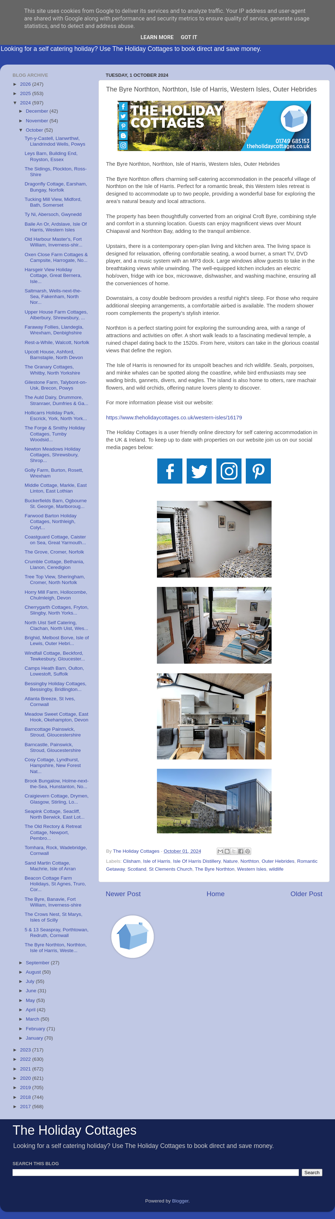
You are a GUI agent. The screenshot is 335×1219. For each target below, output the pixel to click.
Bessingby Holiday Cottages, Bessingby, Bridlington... (56, 686)
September (38, 962)
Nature (230, 861)
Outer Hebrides (278, 861)
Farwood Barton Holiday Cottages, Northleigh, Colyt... (51, 521)
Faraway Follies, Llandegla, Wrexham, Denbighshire (54, 329)
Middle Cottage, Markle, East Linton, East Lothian (56, 488)
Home (216, 894)
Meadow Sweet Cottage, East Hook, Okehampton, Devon (56, 717)
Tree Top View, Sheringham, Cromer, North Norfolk (55, 579)
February (36, 1028)
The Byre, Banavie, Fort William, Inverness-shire (53, 902)
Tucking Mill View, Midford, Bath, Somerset (53, 202)
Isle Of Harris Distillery (197, 861)
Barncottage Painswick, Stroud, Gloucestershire (53, 732)
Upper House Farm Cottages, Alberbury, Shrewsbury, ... (56, 314)
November (37, 120)
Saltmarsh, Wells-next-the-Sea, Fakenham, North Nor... (53, 296)
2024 (26, 102)
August (34, 972)
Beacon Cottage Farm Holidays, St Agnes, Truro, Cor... (55, 883)
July (31, 981)
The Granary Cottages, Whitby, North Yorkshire (52, 369)
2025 (26, 93)
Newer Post (123, 894)
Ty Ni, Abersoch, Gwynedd (53, 214)
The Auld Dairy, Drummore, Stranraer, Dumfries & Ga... (56, 400)
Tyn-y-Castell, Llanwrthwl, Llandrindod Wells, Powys (55, 141)
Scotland (137, 869)
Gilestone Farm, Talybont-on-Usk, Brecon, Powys (56, 385)
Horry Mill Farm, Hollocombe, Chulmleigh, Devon (56, 595)
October (35, 130)
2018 (26, 1097)
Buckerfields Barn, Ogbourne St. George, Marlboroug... (56, 503)
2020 (26, 1078)
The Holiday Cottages (75, 1130)
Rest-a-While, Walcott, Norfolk (57, 342)
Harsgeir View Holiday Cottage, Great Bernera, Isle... (53, 275)
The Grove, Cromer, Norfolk (54, 552)
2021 (26, 1069)
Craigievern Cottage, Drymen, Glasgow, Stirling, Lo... (57, 798)
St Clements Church (170, 869)
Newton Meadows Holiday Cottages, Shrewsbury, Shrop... (53, 454)
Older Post (306, 894)
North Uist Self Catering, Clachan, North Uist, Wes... (56, 625)
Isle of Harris (157, 861)
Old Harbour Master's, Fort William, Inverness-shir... (53, 242)
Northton (249, 861)
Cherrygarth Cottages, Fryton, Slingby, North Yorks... (57, 610)
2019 (26, 1087)
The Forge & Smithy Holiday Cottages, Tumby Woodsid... (55, 433)
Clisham (131, 861)
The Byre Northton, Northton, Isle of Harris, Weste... (56, 947)
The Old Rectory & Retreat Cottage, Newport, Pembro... (53, 832)
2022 (26, 1059)
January (35, 1038)
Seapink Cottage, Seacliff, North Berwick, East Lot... (55, 814)
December (37, 111)
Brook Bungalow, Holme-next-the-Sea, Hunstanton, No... (57, 783)
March (33, 1019)
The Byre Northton (214, 869)
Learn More (156, 37)
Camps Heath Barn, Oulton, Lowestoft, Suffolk (54, 671)
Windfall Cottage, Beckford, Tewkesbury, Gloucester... (55, 656)
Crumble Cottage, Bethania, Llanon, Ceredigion (55, 564)
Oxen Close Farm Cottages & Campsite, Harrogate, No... (56, 257)
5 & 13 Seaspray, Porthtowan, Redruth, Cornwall (56, 932)
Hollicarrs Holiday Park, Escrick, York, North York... (56, 415)
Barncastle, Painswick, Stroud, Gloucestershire (53, 747)
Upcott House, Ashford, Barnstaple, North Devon (54, 354)
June (32, 990)
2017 (26, 1106)
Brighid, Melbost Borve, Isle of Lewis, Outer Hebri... (57, 640)
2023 (26, 1050)
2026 (26, 84)
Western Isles (252, 869)
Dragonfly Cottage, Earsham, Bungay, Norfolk (56, 186)
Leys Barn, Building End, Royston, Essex (51, 156)
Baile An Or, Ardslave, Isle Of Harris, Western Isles (56, 226)
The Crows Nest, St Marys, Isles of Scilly (53, 917)
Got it (189, 37)
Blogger (180, 1201)
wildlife (276, 869)
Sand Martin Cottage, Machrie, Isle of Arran (50, 865)
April (31, 1009)
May (31, 1000)
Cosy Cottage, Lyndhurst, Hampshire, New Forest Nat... (53, 765)
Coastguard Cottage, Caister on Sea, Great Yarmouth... (55, 539)
